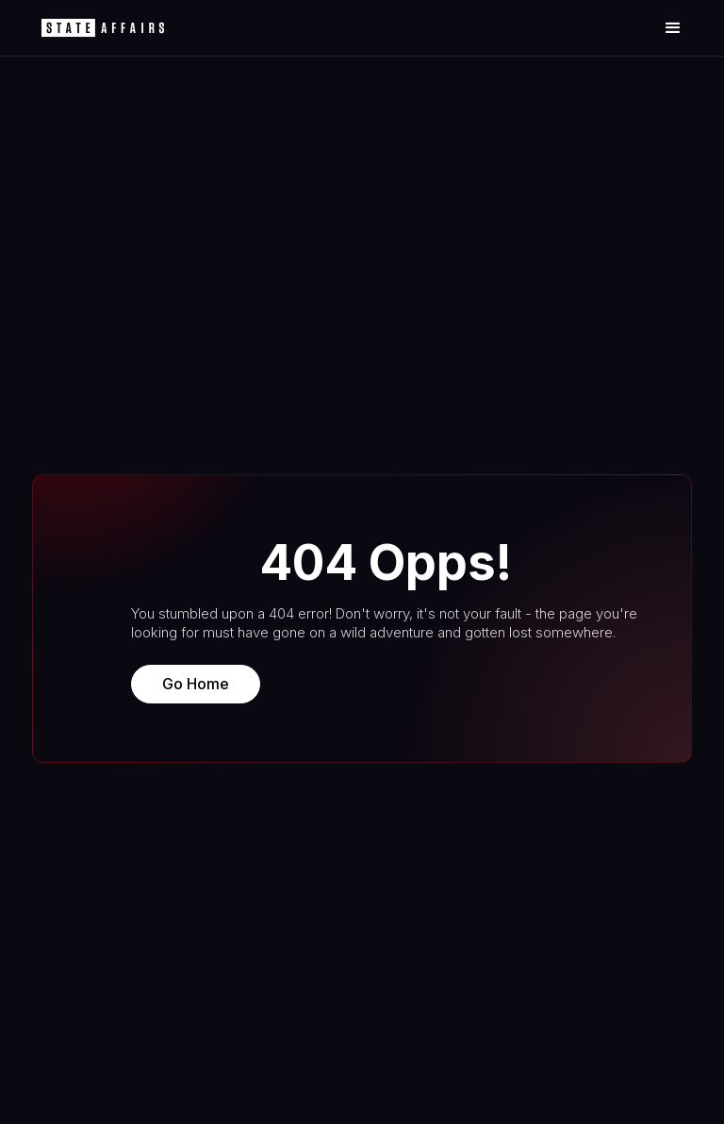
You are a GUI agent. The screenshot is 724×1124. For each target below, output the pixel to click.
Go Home (195, 683)
